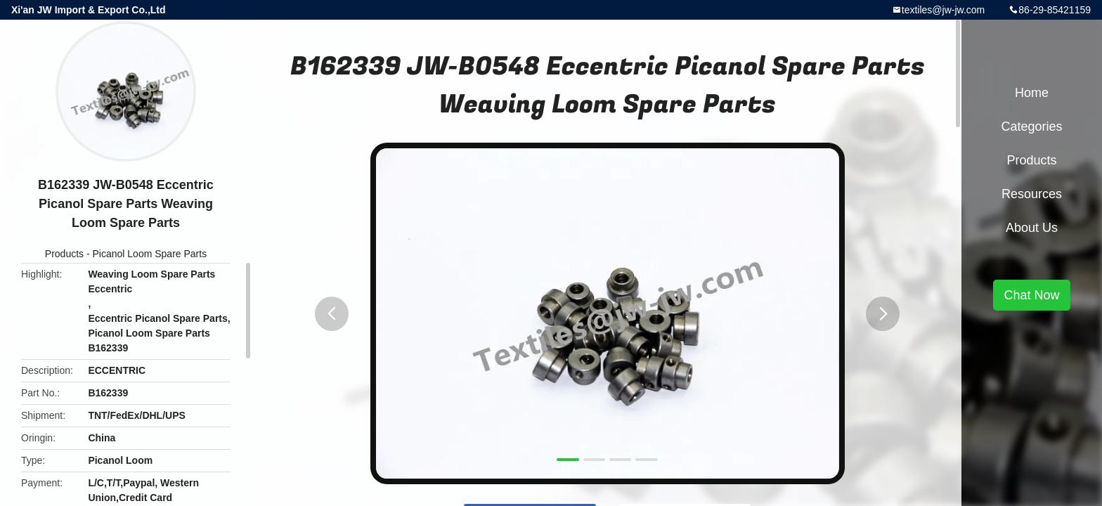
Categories (1031, 126)
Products (64, 253)
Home (1032, 93)
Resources (1031, 194)
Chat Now (1031, 295)
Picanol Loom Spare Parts (150, 253)
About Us (1032, 228)
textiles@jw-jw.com (943, 9)
